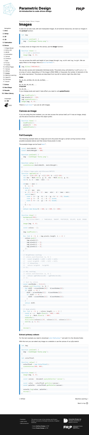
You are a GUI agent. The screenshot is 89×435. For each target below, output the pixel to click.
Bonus (6, 45)
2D (5, 36)
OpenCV (7, 77)
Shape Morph (9, 48)
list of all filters (48, 62)
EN (8, 101)
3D (5, 39)
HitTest (7, 71)
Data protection (24, 423)
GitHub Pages (9, 67)
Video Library (9, 93)
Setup (6, 33)
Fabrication (8, 42)
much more (28, 105)
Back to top (82, 403)
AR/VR (7, 52)
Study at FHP (40, 426)
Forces (7, 63)
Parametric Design (24, 21)
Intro (6, 30)
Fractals (7, 65)
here (43, 144)
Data (6, 60)
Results (7, 90)
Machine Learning (10, 75)
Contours (8, 58)
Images (7, 73)
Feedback (22, 419)
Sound (7, 81)
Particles (8, 79)
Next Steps (8, 87)
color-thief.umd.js (54, 338)
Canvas (7, 56)
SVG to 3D (8, 50)
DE (5, 101)
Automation (8, 54)
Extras (6, 84)
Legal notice (23, 421)
